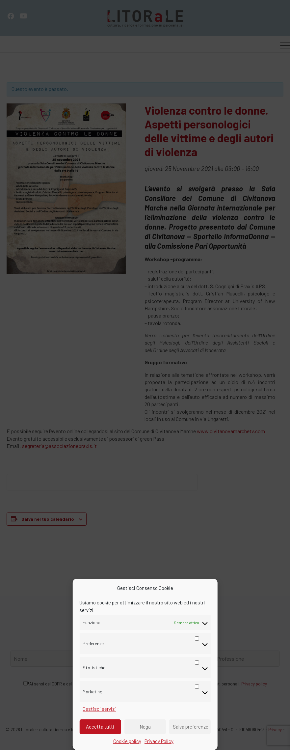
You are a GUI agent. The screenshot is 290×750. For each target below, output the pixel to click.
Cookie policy (127, 741)
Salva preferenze (190, 727)
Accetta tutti (100, 727)
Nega (145, 727)
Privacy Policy (159, 741)
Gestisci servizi (99, 709)
